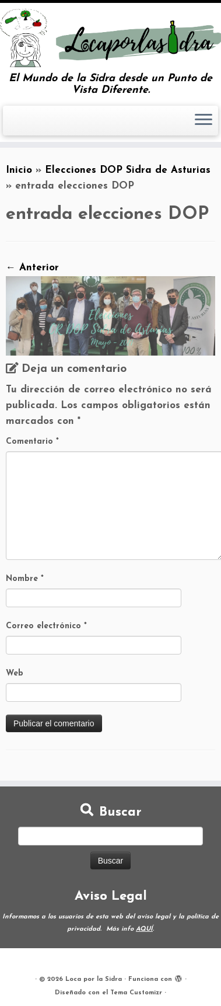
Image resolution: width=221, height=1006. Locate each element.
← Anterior (32, 268)
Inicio (19, 170)
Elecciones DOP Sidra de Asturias (128, 170)
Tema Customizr (136, 993)
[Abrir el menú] (203, 121)
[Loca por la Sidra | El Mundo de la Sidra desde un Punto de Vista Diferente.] (110, 38)
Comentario (32, 441)
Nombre (25, 579)
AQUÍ (144, 929)
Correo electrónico (46, 626)
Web (14, 673)
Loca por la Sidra (93, 979)
